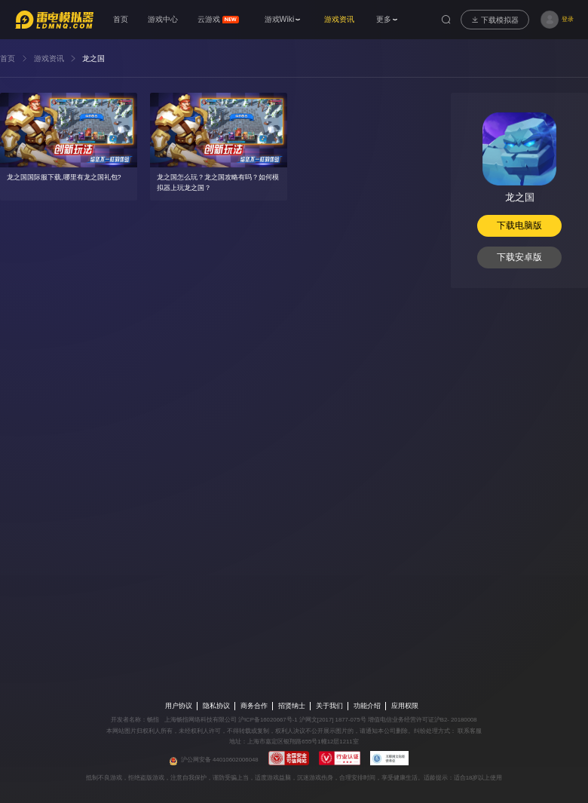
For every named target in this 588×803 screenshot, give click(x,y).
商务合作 (254, 706)
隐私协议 (216, 706)
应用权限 (404, 706)
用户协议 (178, 706)
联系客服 (469, 731)
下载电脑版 (519, 225)
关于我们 (329, 706)
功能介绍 (367, 706)
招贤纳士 (291, 706)
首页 (7, 58)
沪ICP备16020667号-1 (268, 719)
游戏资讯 (49, 58)
